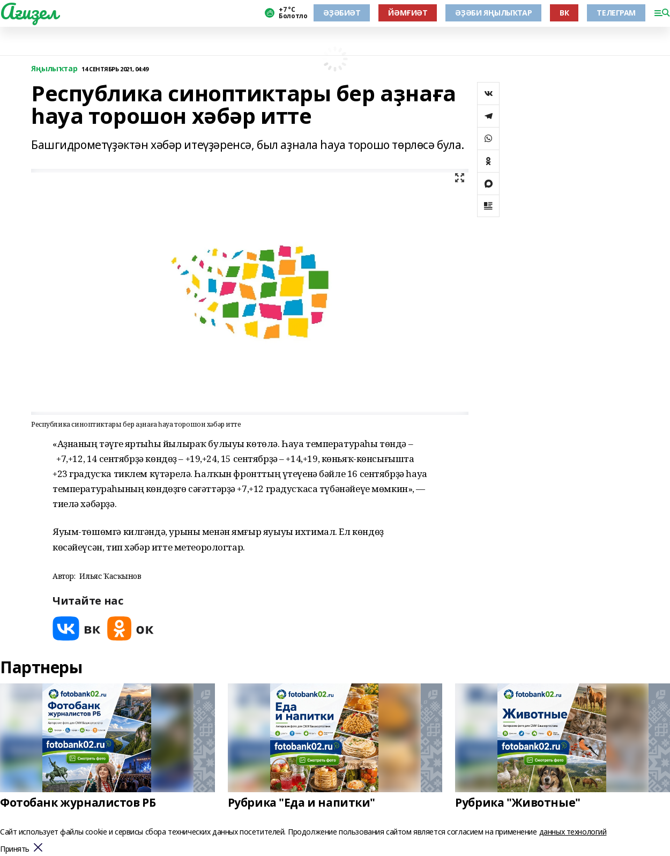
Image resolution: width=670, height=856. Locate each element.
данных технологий (573, 832)
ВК (564, 13)
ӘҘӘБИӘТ (341, 13)
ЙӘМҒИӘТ (407, 13)
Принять (14, 849)
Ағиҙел (28, 11)
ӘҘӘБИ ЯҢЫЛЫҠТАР (493, 13)
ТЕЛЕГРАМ (616, 13)
